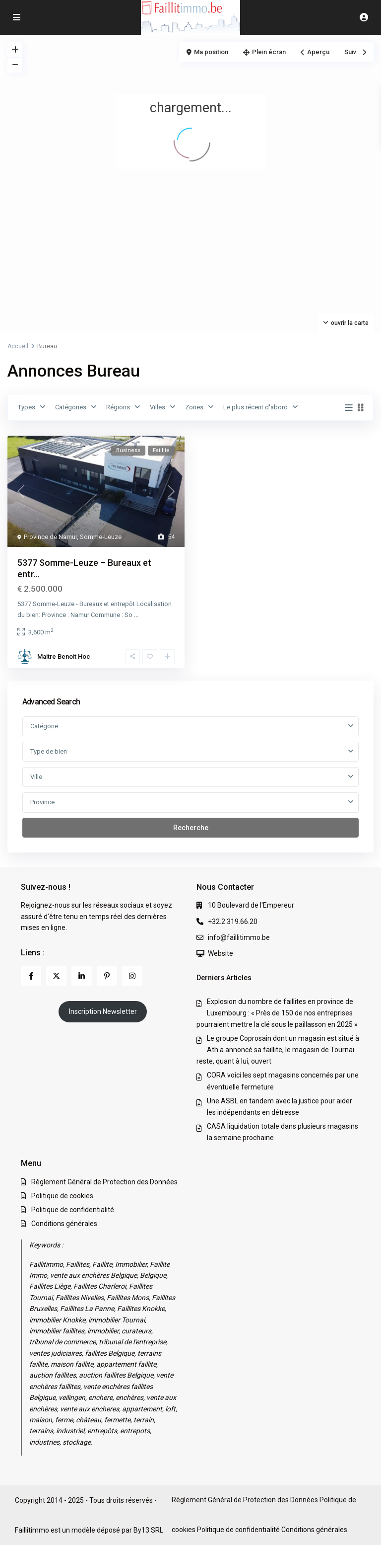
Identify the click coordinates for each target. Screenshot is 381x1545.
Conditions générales (64, 1224)
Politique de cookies (62, 1196)
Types (26, 407)
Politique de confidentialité (72, 1210)
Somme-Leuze (101, 537)
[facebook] (31, 976)
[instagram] (132, 976)
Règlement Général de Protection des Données (104, 1182)
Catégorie (44, 726)
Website (220, 953)
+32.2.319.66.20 (232, 922)
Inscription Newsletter (103, 1011)
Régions (118, 407)
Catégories (70, 407)
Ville (36, 776)
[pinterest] (107, 976)
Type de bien (48, 751)
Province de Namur (50, 537)
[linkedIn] (81, 976)
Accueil (17, 346)
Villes (157, 407)
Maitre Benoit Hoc (63, 656)
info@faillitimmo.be (239, 937)
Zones (194, 407)
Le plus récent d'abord (255, 407)
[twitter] (56, 976)
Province (42, 802)
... (136, 614)
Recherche (190, 828)
